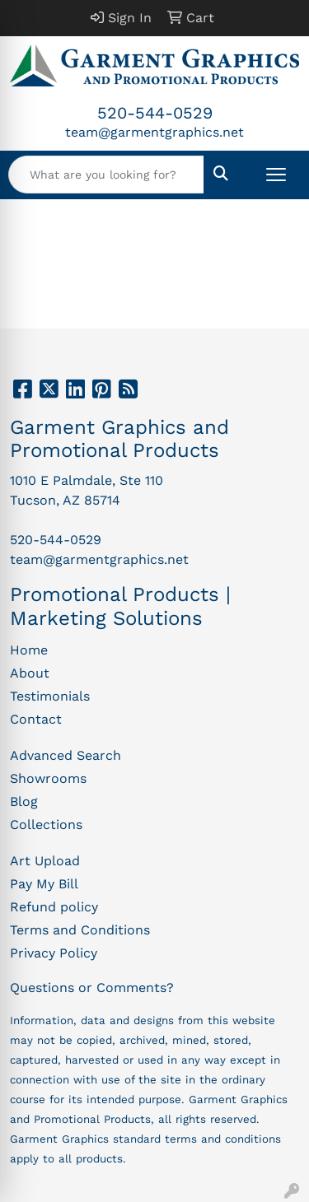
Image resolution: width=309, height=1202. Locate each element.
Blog (24, 801)
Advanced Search (65, 755)
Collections (46, 824)
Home (29, 650)
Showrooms (48, 778)
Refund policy (54, 907)
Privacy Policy (53, 953)
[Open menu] (276, 174)
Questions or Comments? (92, 987)
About (29, 673)
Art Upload (45, 861)
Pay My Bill (44, 884)
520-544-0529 (155, 113)
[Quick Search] (106, 174)
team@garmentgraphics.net (154, 132)
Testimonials (50, 696)
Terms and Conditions (80, 930)
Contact (36, 719)
